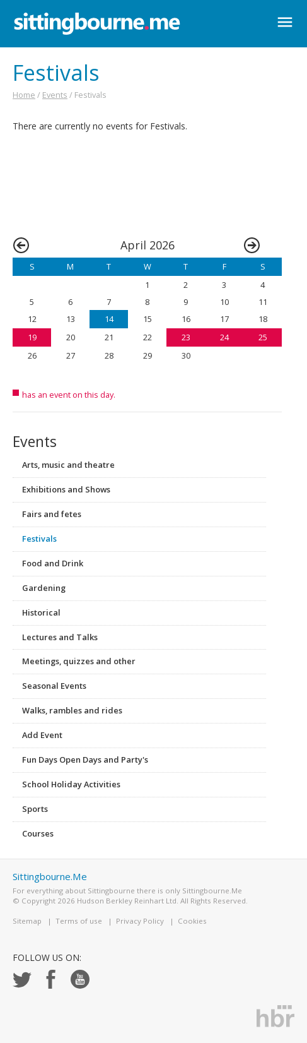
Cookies (192, 921)
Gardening (44, 587)
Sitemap (27, 921)
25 (262, 337)
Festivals (39, 538)
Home (24, 94)
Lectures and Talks (60, 637)
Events (54, 94)
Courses (38, 833)
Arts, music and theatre (68, 464)
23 (186, 337)
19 (32, 337)
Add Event (42, 735)
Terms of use (78, 921)
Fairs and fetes (51, 514)
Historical (41, 612)
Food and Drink (52, 563)
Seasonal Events (54, 685)
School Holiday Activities (71, 784)
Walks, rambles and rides (72, 710)
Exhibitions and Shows (66, 489)
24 (224, 337)
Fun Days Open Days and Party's (85, 759)
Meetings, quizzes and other (79, 661)
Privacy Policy (140, 921)
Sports (35, 808)
